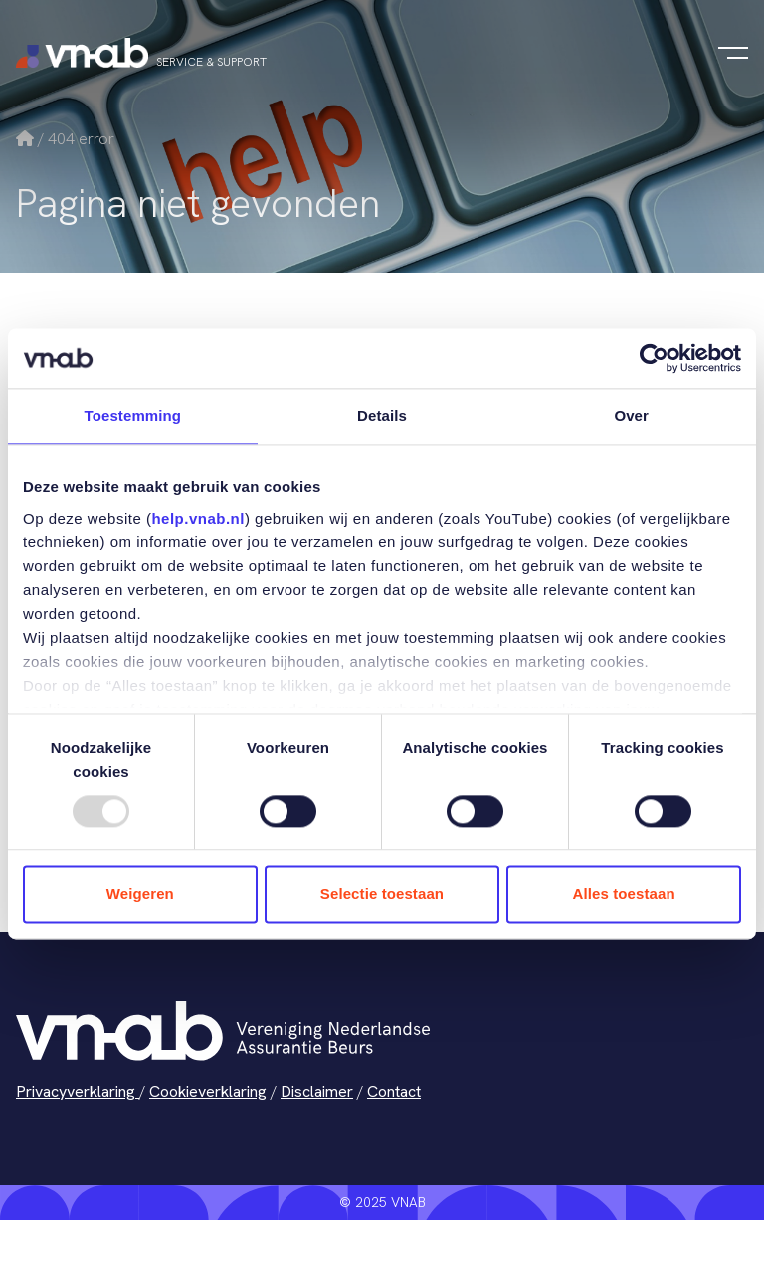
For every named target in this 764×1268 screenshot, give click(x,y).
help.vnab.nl (198, 518)
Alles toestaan (624, 894)
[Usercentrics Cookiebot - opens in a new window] (654, 358)
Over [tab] (631, 415)
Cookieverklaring (208, 1091)
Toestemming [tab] (133, 415)
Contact (394, 1091)
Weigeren (140, 894)
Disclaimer (317, 1091)
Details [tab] (382, 415)
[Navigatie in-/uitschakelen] (733, 53)
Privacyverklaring (77, 1091)
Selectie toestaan (382, 894)
